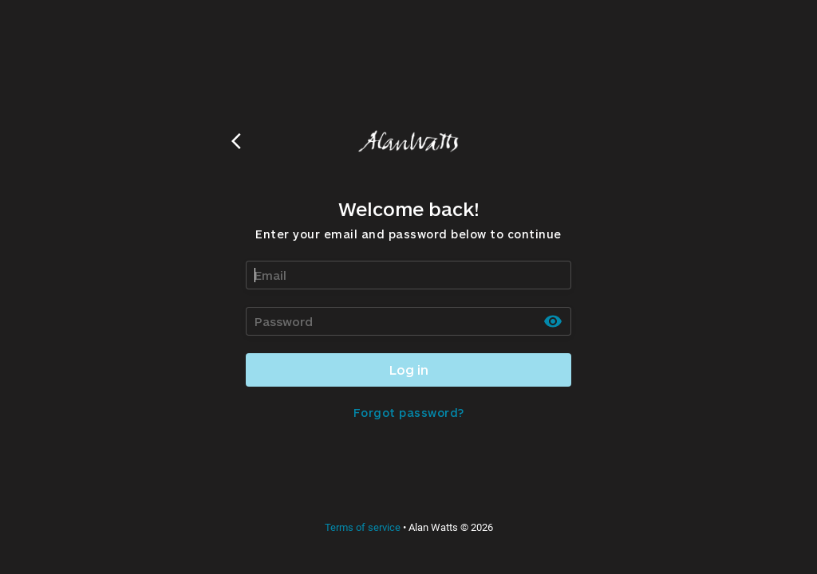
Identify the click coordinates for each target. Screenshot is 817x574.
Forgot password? (408, 412)
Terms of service (363, 527)
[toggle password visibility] (553, 321)
